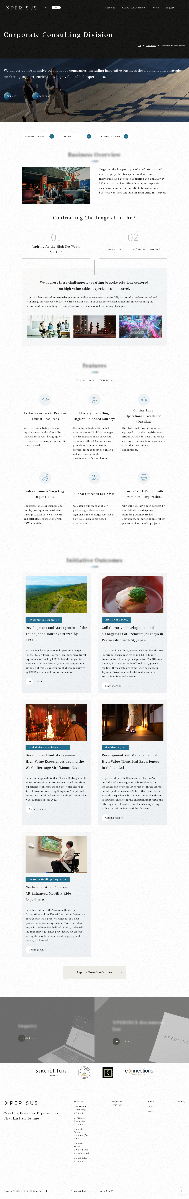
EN (56, 7)
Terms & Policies (81, 1191)
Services (110, 7)
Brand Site (106, 1191)
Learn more (35, 681)
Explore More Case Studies (94, 972)
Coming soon (43, 95)
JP (46, 7)
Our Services (151, 45)
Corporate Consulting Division (173, 45)
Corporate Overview (133, 7)
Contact (11, 95)
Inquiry (170, 7)
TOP (139, 45)
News (156, 7)
